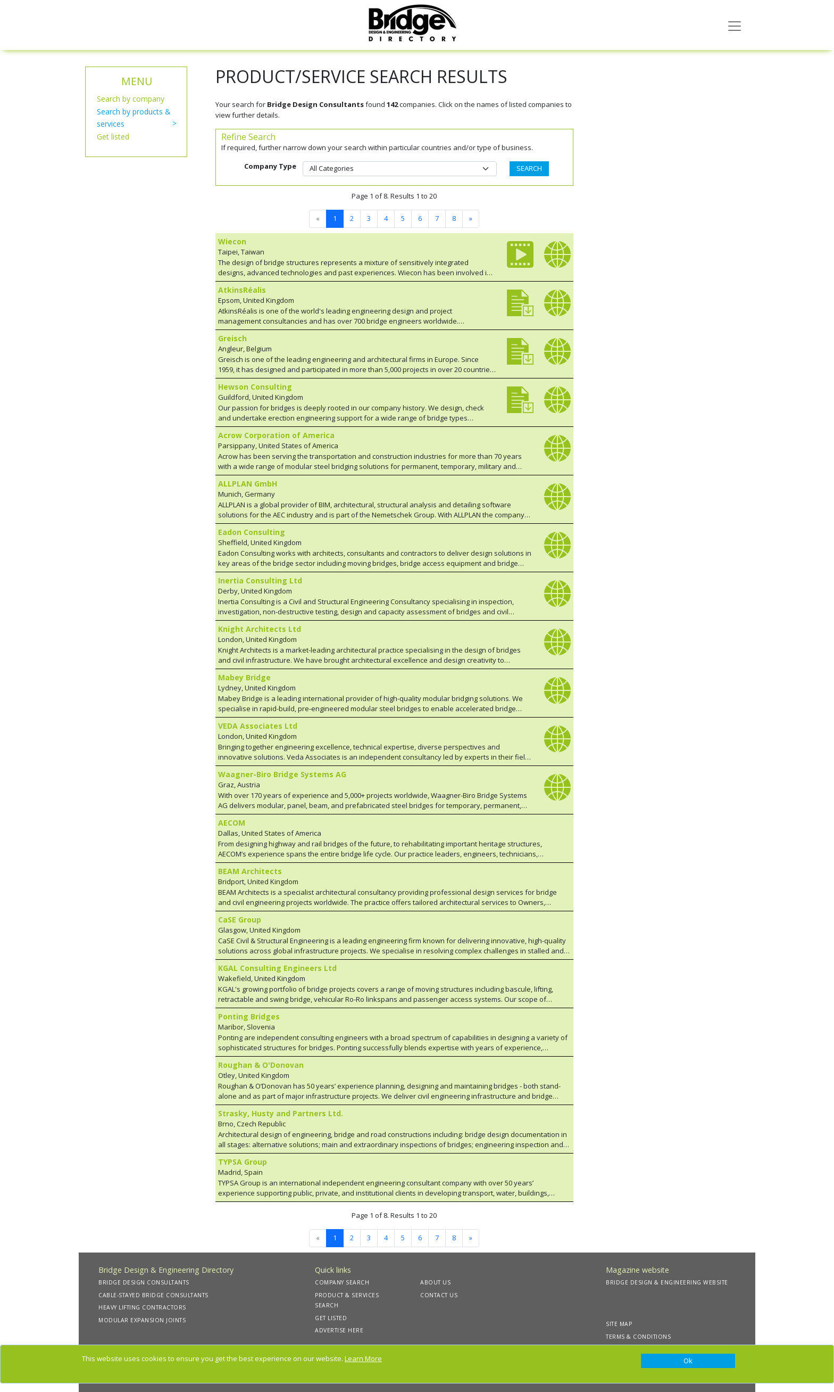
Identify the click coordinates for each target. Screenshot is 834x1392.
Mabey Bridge (244, 677)
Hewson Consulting (255, 387)
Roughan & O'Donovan (261, 1065)
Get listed (113, 136)
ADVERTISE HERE (339, 1330)
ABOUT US (435, 1282)
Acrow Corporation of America (276, 435)
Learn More (363, 1358)
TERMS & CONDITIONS (638, 1336)
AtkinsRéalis (242, 290)
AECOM (231, 823)
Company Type (270, 166)
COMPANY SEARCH (342, 1282)
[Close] (688, 1361)
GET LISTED (331, 1318)
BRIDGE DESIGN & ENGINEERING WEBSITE (667, 1282)
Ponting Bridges (249, 1016)
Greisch (232, 338)
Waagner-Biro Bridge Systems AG (282, 774)
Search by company (130, 99)
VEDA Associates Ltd (257, 726)
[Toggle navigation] (734, 25)
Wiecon (232, 241)
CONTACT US (438, 1295)
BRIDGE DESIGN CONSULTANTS (143, 1282)
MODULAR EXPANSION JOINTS (142, 1320)
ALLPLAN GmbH (247, 484)
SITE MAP (619, 1324)
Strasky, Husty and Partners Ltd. (280, 1113)
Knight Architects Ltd (259, 629)
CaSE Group (239, 920)
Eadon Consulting (251, 532)
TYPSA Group (242, 1162)
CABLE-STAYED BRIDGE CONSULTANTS (153, 1295)
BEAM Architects (250, 871)
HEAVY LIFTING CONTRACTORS (142, 1307)
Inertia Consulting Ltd (260, 580)
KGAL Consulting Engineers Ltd (277, 968)
